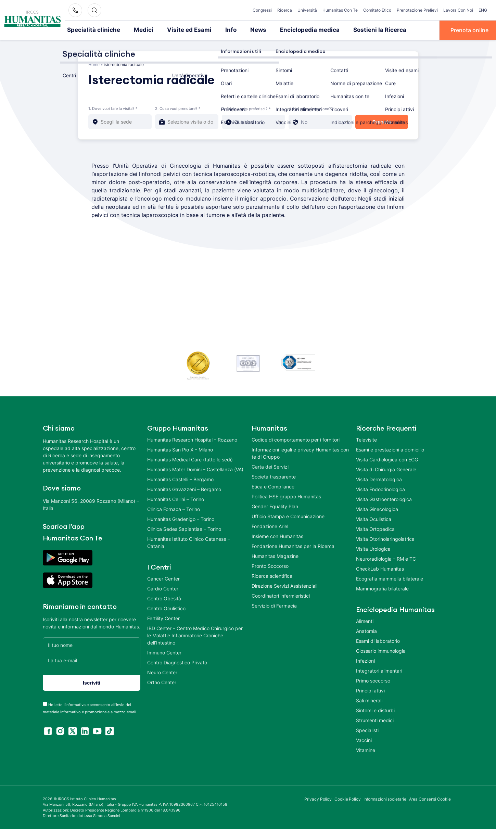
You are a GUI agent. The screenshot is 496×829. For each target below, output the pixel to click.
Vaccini (364, 739)
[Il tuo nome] (91, 644)
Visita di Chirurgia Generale (386, 469)
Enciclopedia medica (291, 29)
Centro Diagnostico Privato (177, 662)
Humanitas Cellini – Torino (175, 498)
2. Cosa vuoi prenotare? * (178, 107)
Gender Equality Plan (275, 506)
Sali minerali (369, 700)
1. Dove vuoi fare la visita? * (113, 107)
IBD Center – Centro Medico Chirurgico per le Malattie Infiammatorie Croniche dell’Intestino (195, 635)
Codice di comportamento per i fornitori (296, 439)
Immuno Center (164, 652)
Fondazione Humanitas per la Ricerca (293, 545)
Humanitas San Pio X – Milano (180, 449)
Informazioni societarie (385, 798)
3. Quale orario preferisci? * (246, 108)
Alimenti (364, 620)
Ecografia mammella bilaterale (389, 578)
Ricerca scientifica (272, 575)
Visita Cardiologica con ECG (387, 459)
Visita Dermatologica (379, 479)
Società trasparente (274, 476)
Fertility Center (163, 618)
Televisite (366, 439)
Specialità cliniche (90, 29)
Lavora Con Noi (458, 10)
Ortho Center (161, 682)
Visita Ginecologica (377, 508)
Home (94, 63)
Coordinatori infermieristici (281, 595)
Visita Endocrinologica (380, 489)
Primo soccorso (373, 680)
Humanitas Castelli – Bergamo (180, 479)
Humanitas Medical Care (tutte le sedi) (190, 459)
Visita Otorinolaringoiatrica (385, 538)
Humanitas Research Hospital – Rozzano (192, 439)
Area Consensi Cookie (430, 798)
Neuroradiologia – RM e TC (386, 558)
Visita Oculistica (373, 518)
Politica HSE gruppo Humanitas (286, 496)
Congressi (262, 10)
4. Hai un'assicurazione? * (311, 108)
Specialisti (367, 729)
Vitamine (365, 749)
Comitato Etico (377, 10)
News (243, 29)
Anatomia (366, 630)
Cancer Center (163, 578)
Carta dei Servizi (270, 466)
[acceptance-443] (45, 703)
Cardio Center (162, 588)
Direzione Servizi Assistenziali (284, 585)
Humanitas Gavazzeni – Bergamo (184, 489)
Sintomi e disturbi (375, 710)
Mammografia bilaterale (382, 588)
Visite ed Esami (178, 29)
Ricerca (284, 10)
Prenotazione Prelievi (417, 10)
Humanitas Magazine (275, 555)
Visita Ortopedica (375, 528)
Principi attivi (370, 690)
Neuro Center (162, 672)
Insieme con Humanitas (277, 535)
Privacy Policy (318, 798)
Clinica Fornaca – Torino (173, 508)
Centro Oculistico (166, 608)
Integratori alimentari (379, 670)
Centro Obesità (164, 598)
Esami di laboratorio (378, 640)
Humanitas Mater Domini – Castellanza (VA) (195, 469)
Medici (136, 29)
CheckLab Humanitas (380, 568)
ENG (483, 10)
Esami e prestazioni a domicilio (390, 449)
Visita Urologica (373, 548)
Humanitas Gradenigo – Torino (180, 518)
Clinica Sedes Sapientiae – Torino (184, 528)
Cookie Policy (347, 798)
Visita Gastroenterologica (384, 498)
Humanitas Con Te (340, 10)
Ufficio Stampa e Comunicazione (288, 516)
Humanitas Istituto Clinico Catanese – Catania (188, 541)
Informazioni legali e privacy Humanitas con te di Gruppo (300, 452)
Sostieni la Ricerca (355, 29)
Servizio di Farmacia (274, 605)
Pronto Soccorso (270, 565)
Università (307, 10)
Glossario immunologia (381, 650)
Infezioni (365, 660)
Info (217, 29)
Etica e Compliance (273, 486)
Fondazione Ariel (270, 525)
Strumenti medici (375, 720)
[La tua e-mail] (91, 659)
